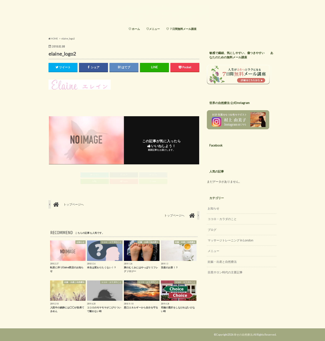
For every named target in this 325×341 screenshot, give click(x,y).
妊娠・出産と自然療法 (222, 261)
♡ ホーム (134, 29)
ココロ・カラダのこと (222, 219)
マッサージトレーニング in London (230, 240)
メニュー (213, 251)
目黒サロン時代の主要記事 (225, 272)
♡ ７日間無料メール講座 (181, 29)
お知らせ (213, 208)
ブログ (212, 229)
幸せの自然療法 (243, 334)
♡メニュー (153, 29)
